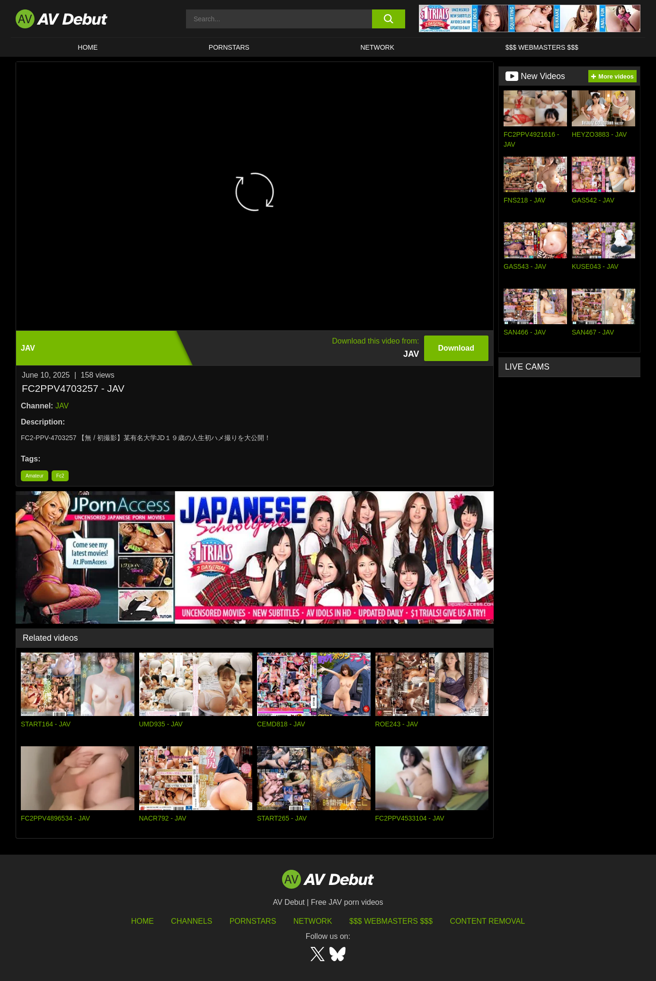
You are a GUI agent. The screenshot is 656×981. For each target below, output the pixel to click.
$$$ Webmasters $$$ (541, 47)
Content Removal (487, 921)
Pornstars (229, 47)
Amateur (35, 475)
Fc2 (60, 475)
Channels (191, 921)
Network (378, 47)
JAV (62, 406)
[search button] (388, 18)
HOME (88, 47)
